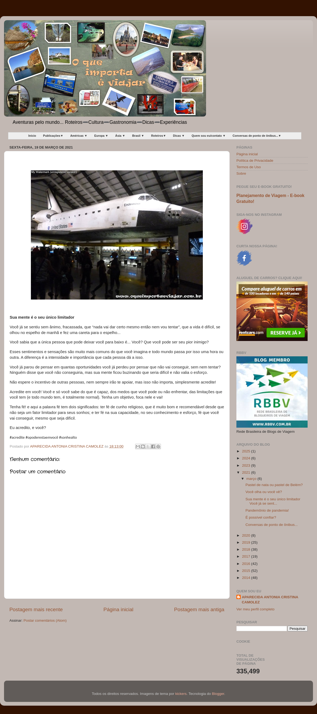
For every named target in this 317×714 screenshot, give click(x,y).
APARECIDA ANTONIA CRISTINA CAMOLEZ (270, 599)
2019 (246, 542)
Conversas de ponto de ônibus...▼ (257, 135)
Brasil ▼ (138, 135)
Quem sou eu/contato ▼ (208, 135)
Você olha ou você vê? (264, 492)
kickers (180, 694)
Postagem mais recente (36, 609)
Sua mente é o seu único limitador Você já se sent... (273, 501)
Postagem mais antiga (199, 609)
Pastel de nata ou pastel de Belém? (274, 485)
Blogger (218, 694)
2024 (246, 458)
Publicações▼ (53, 135)
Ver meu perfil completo (255, 609)
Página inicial (118, 609)
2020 (246, 535)
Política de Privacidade (254, 161)
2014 (246, 578)
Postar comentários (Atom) (45, 620)
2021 (246, 472)
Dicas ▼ (179, 135)
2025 (246, 451)
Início (32, 135)
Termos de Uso (248, 167)
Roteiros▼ (158, 135)
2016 (246, 564)
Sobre (241, 173)
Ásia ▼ (120, 135)
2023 (246, 465)
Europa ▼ (101, 135)
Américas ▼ (78, 135)
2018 (246, 549)
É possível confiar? (261, 517)
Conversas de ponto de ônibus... (272, 525)
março (251, 479)
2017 (246, 556)
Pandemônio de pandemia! (267, 510)
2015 (246, 571)
